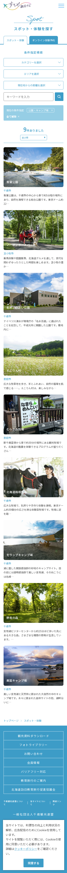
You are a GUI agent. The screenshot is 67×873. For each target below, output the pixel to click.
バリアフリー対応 (33, 771)
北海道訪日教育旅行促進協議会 (33, 789)
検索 (59, 96)
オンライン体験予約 (43, 40)
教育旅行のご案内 (33, 780)
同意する (33, 863)
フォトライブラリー (33, 745)
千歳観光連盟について (13, 803)
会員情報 (33, 762)
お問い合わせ (33, 754)
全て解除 (11, 116)
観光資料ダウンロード (33, 736)
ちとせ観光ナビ (17, 5)
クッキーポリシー (25, 849)
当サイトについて (37, 803)
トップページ (11, 720)
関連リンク (57, 803)
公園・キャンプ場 (38, 110)
